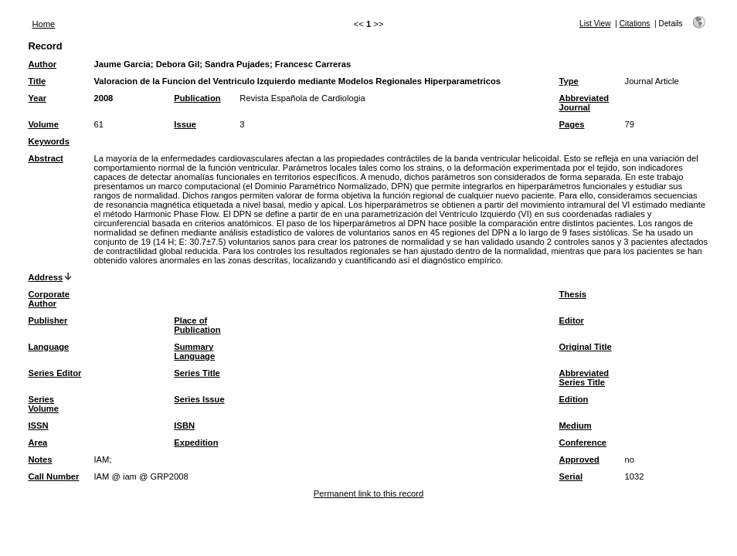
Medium (575, 425)
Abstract (45, 158)
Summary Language (194, 351)
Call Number (53, 476)
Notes (40, 459)
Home (43, 24)
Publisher (47, 320)
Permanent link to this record (368, 493)
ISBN (184, 425)
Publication (197, 98)
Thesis (572, 294)
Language (48, 346)
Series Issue (199, 399)
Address (45, 277)
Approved (579, 459)
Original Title (585, 346)
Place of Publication (197, 325)
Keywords (48, 141)
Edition (574, 399)
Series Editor (54, 373)
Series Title (197, 373)
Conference (583, 442)
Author (42, 64)
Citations (635, 23)
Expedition (196, 442)
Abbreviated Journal (584, 102)
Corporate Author (48, 299)
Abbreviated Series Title (584, 377)
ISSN (38, 425)
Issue (185, 124)
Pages (572, 124)
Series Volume (43, 404)
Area (37, 442)
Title (37, 81)
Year (37, 98)
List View (595, 23)
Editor (571, 320)
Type (569, 81)
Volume (43, 124)
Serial (570, 476)
